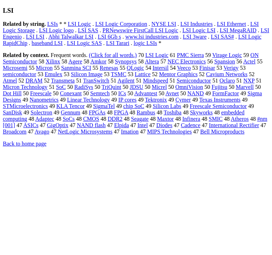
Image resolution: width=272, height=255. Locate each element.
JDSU (136, 87)
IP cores (127, 100)
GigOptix (57, 125)
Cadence (190, 125)
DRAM (34, 81)
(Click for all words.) (113, 55)
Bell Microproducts (222, 132)
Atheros (240, 119)
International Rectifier (234, 125)
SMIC (215, 119)
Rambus (146, 112)
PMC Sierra (190, 55)
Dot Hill (12, 93)
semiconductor (19, 74)
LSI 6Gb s (109, 37)
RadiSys (83, 87)
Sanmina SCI (76, 68)
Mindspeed (155, 81)
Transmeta (63, 81)
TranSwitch (96, 81)
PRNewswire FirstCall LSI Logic (140, 30)
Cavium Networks (227, 74)
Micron (44, 68)
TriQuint (111, 87)
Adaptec (44, 119)
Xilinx (53, 61)
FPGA (121, 112)
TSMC (118, 74)
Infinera (191, 119)
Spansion (224, 61)
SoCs (69, 119)
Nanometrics (44, 100)
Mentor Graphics (178, 74)
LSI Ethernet (231, 24)
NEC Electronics (187, 61)
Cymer (183, 100)
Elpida (121, 125)
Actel (249, 61)
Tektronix (156, 100)
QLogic (135, 68)
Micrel (159, 87)
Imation (129, 132)
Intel (142, 125)
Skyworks (201, 112)
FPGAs (97, 112)
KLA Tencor (70, 106)
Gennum (70, 112)
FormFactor (225, 93)
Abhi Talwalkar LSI (70, 37)
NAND (195, 93)
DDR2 (115, 119)
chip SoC (133, 106)
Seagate (140, 119)
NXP (248, 81)
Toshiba (172, 112)
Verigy (231, 68)
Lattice (143, 74)
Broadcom (15, 132)
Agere (75, 61)
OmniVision (189, 87)
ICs (122, 93)
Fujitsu (219, 87)
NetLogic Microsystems (85, 132)
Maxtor (165, 119)
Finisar (207, 68)
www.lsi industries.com (152, 37)
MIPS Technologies (169, 132)
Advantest (145, 93)
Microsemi (15, 68)
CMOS (91, 119)
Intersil (161, 68)
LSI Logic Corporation (121, 24)
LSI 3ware (194, 37)
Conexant (70, 93)
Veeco (184, 68)
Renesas (109, 68)
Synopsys (125, 61)
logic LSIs (145, 43)
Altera (152, 61)
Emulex (53, 74)
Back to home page (24, 144)
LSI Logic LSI (198, 30)
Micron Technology (25, 87)
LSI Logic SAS (84, 43)
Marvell (245, 87)
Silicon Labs (167, 106)
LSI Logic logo (56, 30)
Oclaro (227, 81)
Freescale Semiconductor (218, 106)
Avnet (172, 93)
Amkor (98, 61)
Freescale (40, 93)
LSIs (52, 24)
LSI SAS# (222, 37)
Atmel (10, 81)
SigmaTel (104, 106)
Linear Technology (88, 100)
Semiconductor (194, 81)
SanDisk (12, 112)
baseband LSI (47, 43)
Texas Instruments (219, 100)
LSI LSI (35, 37)
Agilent (126, 81)
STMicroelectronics (25, 106)
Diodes (164, 125)
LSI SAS (88, 30)
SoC (61, 87)
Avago (42, 132)
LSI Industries (196, 24)
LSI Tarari (118, 43)
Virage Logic (227, 55)
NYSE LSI (164, 24)
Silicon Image (86, 74)
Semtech (100, 93)
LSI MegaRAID (238, 30)
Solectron (41, 112)
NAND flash (91, 125)
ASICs (31, 125)
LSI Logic (79, 24)
